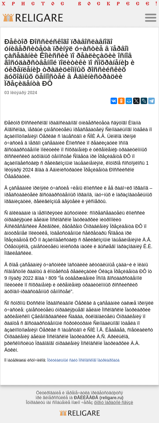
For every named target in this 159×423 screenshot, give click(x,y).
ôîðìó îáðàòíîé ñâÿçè (113, 402)
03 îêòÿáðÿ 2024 (20, 92)
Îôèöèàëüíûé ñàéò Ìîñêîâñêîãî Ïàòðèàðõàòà (83, 360)
